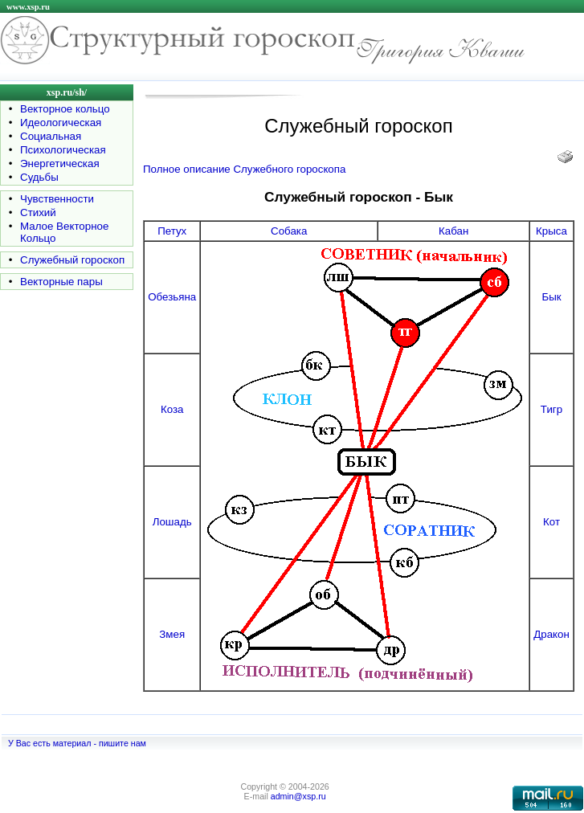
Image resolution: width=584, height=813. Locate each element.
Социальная (50, 136)
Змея (172, 634)
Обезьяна (172, 297)
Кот (551, 522)
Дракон (551, 634)
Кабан (453, 231)
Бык (551, 297)
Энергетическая (60, 163)
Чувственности (57, 199)
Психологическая (63, 150)
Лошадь (172, 522)
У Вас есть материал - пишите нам (77, 743)
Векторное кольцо (65, 109)
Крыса (551, 231)
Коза (172, 409)
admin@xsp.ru (298, 796)
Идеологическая (60, 122)
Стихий (38, 212)
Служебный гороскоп (72, 260)
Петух (171, 231)
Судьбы (39, 177)
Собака (289, 231)
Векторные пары (61, 282)
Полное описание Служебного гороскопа (244, 169)
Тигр (551, 409)
